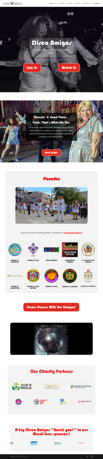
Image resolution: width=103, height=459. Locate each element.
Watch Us (69, 68)
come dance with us (73, 233)
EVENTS (77, 3)
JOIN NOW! (51, 152)
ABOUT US (53, 3)
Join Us (32, 68)
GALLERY (70, 3)
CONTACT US (86, 3)
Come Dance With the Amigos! (51, 307)
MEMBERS (97, 3)
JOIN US (61, 3)
